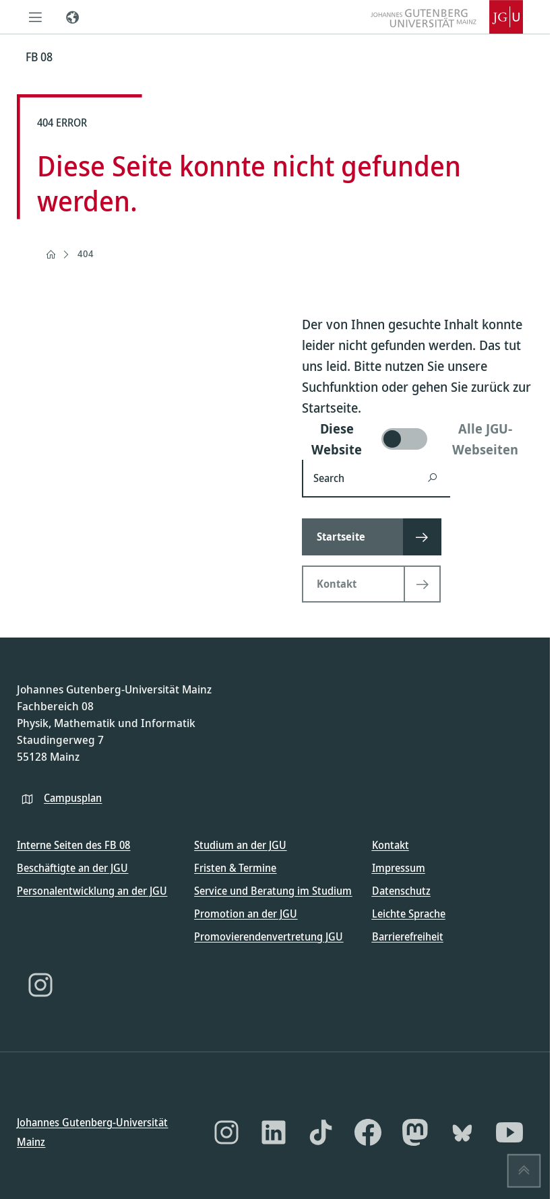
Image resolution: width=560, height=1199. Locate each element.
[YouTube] (509, 1132)
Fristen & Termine (235, 867)
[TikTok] (320, 1132)
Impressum (398, 867)
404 (85, 253)
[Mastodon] (415, 1132)
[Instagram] (40, 984)
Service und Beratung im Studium (273, 890)
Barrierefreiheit (407, 936)
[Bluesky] (462, 1132)
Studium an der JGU (240, 844)
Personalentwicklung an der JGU (92, 890)
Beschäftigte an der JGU (72, 867)
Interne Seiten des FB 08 (73, 844)
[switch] (417, 439)
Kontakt (390, 844)
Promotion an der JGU (245, 913)
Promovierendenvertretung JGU (268, 936)
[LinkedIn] (273, 1132)
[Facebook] (367, 1132)
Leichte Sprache (408, 913)
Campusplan (73, 797)
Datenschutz (401, 890)
